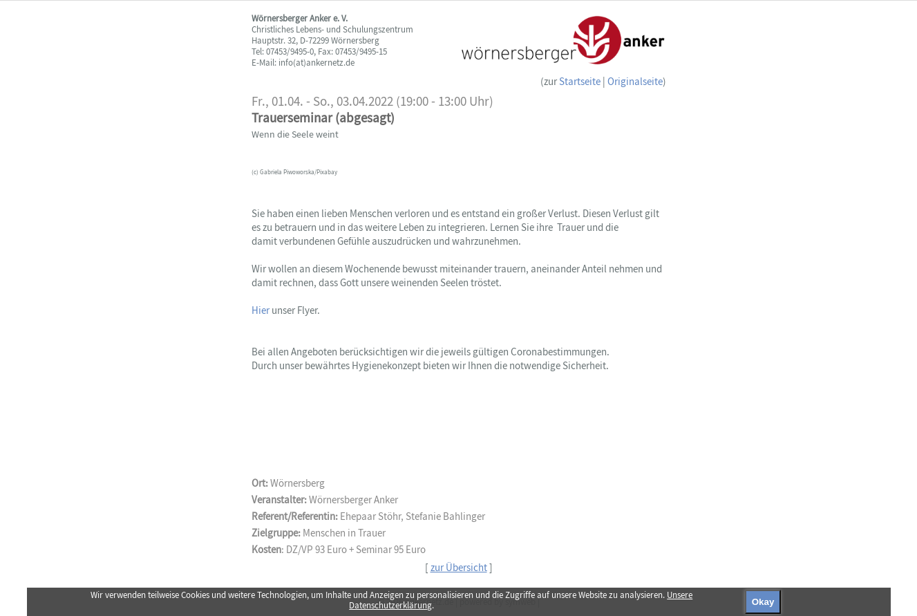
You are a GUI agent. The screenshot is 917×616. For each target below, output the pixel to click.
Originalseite (635, 81)
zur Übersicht (459, 567)
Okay (763, 602)
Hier (262, 310)
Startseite (580, 81)
